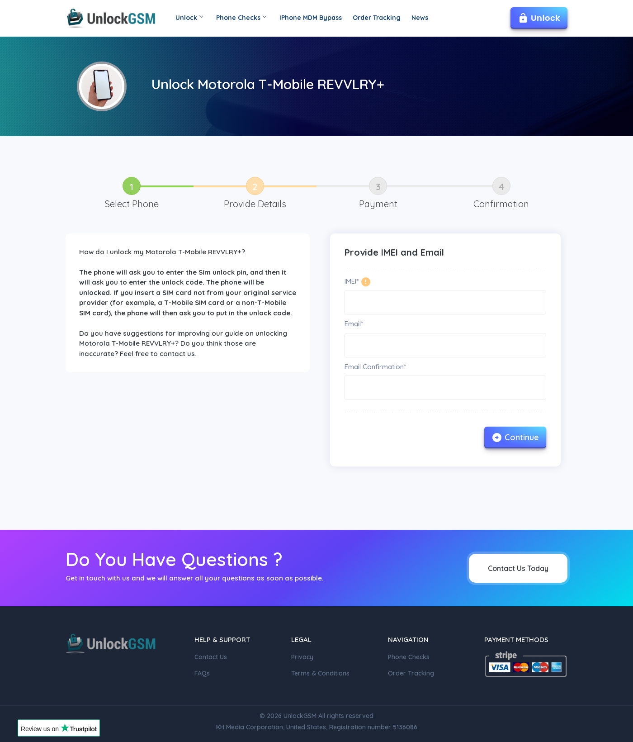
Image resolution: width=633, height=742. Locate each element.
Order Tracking (377, 18)
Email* (354, 323)
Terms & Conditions (320, 673)
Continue (515, 437)
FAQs (202, 673)
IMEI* (352, 281)
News (419, 18)
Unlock (189, 18)
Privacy (302, 657)
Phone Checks (241, 18)
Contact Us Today (518, 568)
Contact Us (210, 657)
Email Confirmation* (375, 366)
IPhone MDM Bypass (310, 18)
